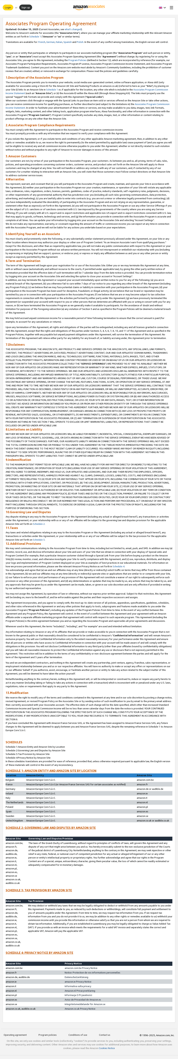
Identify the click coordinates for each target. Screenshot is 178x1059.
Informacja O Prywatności (78, 995)
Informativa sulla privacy (78, 986)
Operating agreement (15, 1034)
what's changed (73, 29)
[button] (162, 7)
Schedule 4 (118, 566)
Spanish (67, 42)
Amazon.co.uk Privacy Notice (80, 1008)
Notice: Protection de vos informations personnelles (92, 972)
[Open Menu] (170, 7)
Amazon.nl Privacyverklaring (80, 990)
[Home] (89, 7)
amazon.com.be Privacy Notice (81, 968)
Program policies (48, 1034)
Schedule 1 (35, 36)
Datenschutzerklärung (76, 977)
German (50, 42)
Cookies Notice (107, 1048)
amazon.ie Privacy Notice (78, 981)
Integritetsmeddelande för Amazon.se (85, 1004)
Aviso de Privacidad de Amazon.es (83, 999)
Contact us (104, 1034)
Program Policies (77, 60)
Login (8, 7)
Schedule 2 (39, 523)
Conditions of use (77, 1034)
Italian (59, 42)
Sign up (25, 7)
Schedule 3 (39, 539)
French (41, 42)
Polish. (80, 42)
